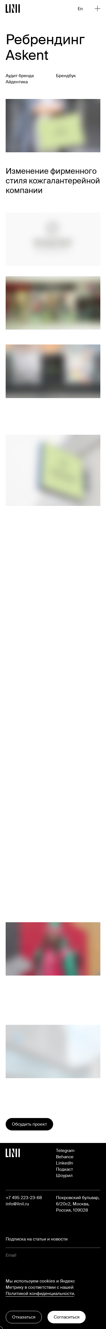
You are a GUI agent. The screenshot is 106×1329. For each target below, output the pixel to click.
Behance (64, 1157)
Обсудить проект (29, 1124)
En (80, 9)
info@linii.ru (17, 1204)
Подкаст (64, 1169)
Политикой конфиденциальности (40, 1293)
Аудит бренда (20, 76)
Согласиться (66, 1317)
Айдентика (17, 82)
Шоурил (64, 1175)
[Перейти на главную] (13, 8)
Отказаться (23, 1317)
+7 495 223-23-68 (24, 1198)
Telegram (65, 1150)
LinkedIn (64, 1163)
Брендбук (66, 77)
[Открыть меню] (97, 8)
